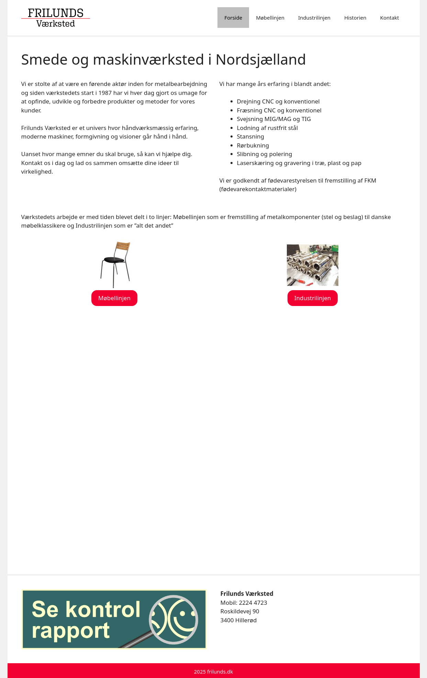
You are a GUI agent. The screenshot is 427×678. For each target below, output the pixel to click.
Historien (355, 17)
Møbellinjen (270, 17)
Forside (233, 17)
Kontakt (389, 17)
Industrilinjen (314, 17)
